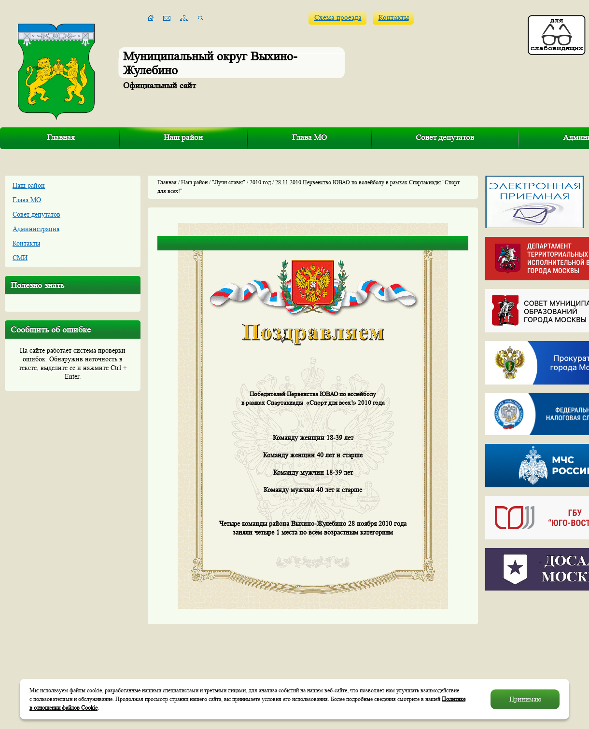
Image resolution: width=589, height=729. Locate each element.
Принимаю (525, 699)
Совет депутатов (445, 137)
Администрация (36, 229)
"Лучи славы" (228, 182)
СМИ (20, 257)
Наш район (183, 137)
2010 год (260, 182)
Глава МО (309, 137)
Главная (61, 137)
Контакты (394, 18)
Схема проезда (338, 18)
